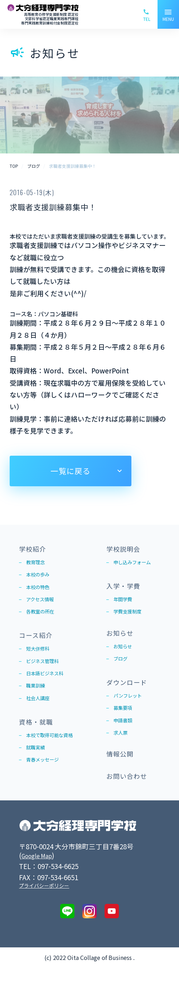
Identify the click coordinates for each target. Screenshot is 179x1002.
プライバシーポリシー (44, 919)
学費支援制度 (130, 620)
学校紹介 (34, 549)
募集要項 (124, 729)
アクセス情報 (43, 607)
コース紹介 (38, 646)
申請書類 (124, 743)
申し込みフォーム (136, 565)
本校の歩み (40, 579)
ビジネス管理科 (46, 675)
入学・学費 (126, 590)
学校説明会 (126, 549)
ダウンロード (130, 699)
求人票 (122, 757)
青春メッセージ (46, 785)
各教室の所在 (43, 621)
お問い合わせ (130, 808)
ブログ (122, 674)
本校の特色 (40, 593)
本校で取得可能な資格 (54, 758)
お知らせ (122, 645)
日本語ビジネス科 (49, 689)
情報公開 (122, 782)
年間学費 (124, 606)
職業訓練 (37, 703)
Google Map (40, 889)
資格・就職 (38, 742)
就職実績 (37, 772)
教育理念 (37, 565)
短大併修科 (40, 661)
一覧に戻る (70, 470)
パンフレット (130, 715)
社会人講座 (40, 717)
